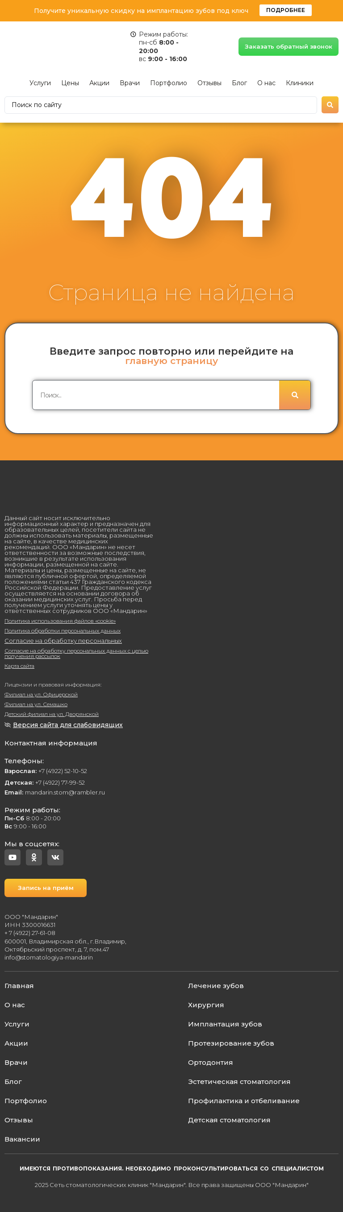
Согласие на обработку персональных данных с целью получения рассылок (76, 653)
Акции (99, 83)
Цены (70, 83)
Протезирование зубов (231, 1043)
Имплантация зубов (225, 1024)
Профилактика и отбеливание (244, 1100)
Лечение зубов (216, 985)
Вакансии (22, 1139)
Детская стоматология (229, 1120)
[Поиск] (294, 395)
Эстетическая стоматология (239, 1081)
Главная (19, 985)
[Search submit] (330, 104)
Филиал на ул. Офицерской (41, 694)
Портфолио (168, 83)
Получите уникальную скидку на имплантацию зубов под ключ (141, 11)
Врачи (130, 83)
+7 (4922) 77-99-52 (44, 782)
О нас (266, 83)
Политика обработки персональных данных (62, 630)
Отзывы (209, 83)
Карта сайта (19, 665)
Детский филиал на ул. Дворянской (51, 714)
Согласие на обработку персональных (63, 640)
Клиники (300, 83)
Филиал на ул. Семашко (35, 704)
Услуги (40, 83)
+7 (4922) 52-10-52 (45, 770)
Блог (239, 83)
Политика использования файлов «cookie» (60, 620)
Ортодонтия (210, 1062)
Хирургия (206, 1005)
